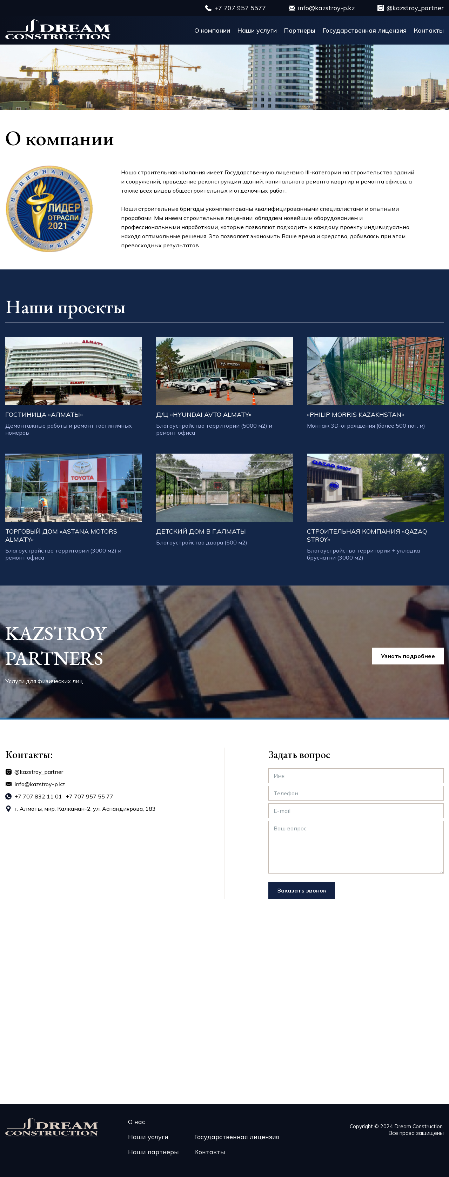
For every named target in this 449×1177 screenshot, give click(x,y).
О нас (136, 1122)
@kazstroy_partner (415, 8)
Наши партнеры (153, 1152)
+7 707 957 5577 (240, 8)
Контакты (429, 30)
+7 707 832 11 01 (38, 796)
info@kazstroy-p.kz (326, 8)
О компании (212, 30)
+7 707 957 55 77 (89, 796)
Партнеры (299, 30)
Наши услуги (257, 30)
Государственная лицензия (364, 30)
